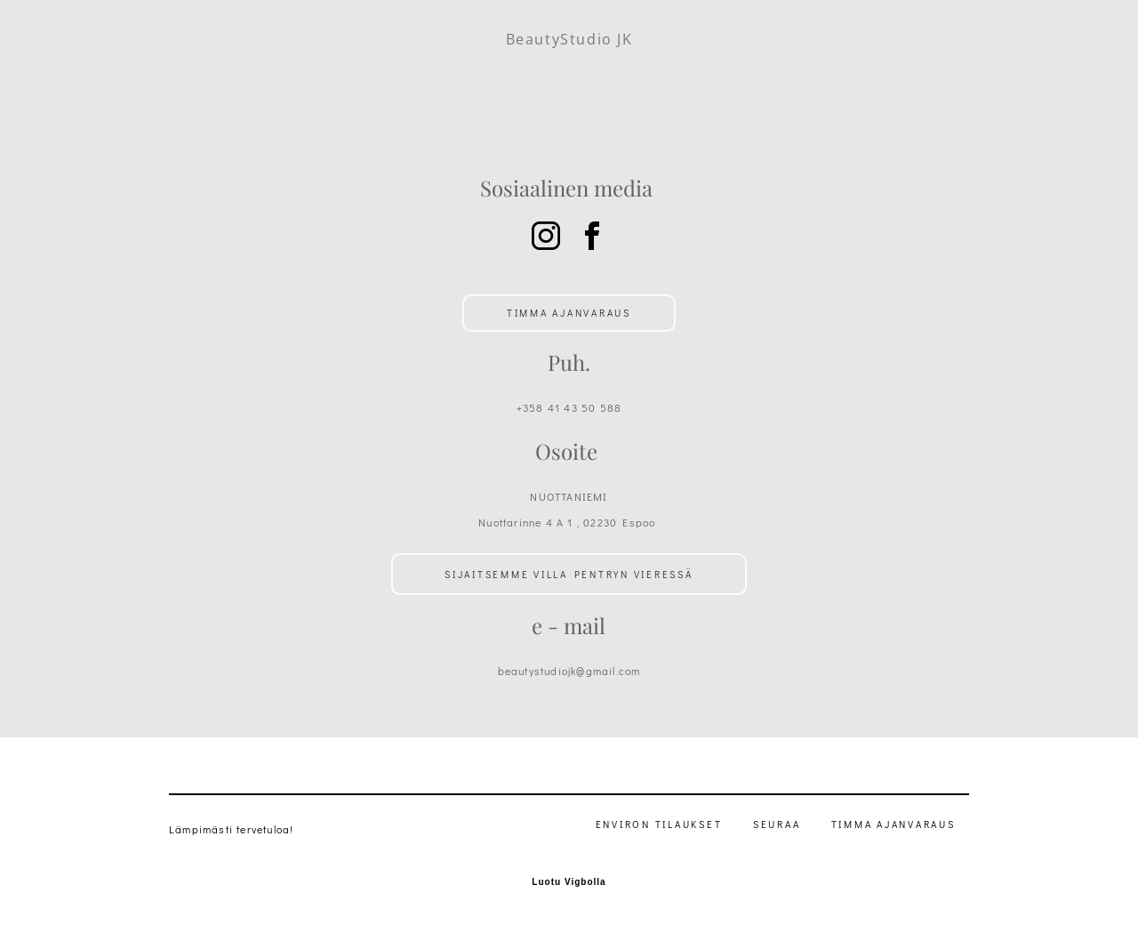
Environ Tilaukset (659, 824)
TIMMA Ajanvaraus (893, 824)
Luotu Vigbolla (568, 882)
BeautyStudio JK (569, 39)
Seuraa (777, 824)
